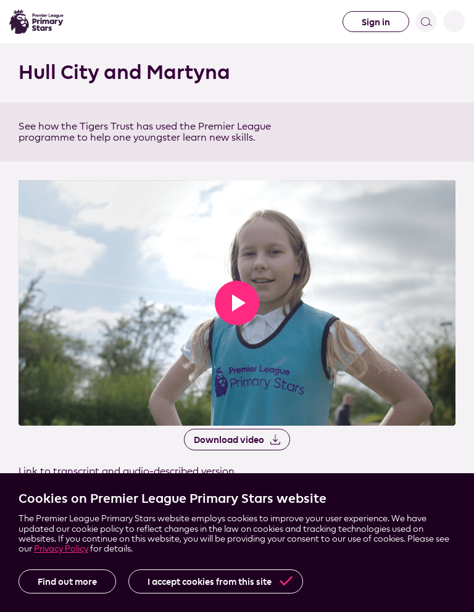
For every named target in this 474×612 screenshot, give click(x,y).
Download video (229, 439)
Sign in (376, 22)
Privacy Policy (61, 548)
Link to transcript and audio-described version (127, 471)
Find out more (67, 581)
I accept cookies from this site (210, 581)
